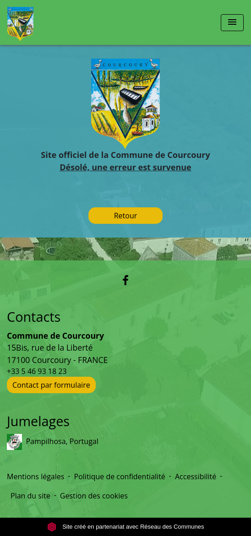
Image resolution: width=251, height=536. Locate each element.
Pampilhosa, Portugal (52, 442)
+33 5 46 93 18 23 (37, 371)
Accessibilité (195, 476)
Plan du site (30, 496)
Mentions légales (35, 476)
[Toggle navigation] (232, 22)
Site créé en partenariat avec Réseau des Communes (125, 526)
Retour (125, 216)
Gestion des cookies (94, 496)
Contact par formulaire (51, 385)
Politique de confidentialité (119, 476)
